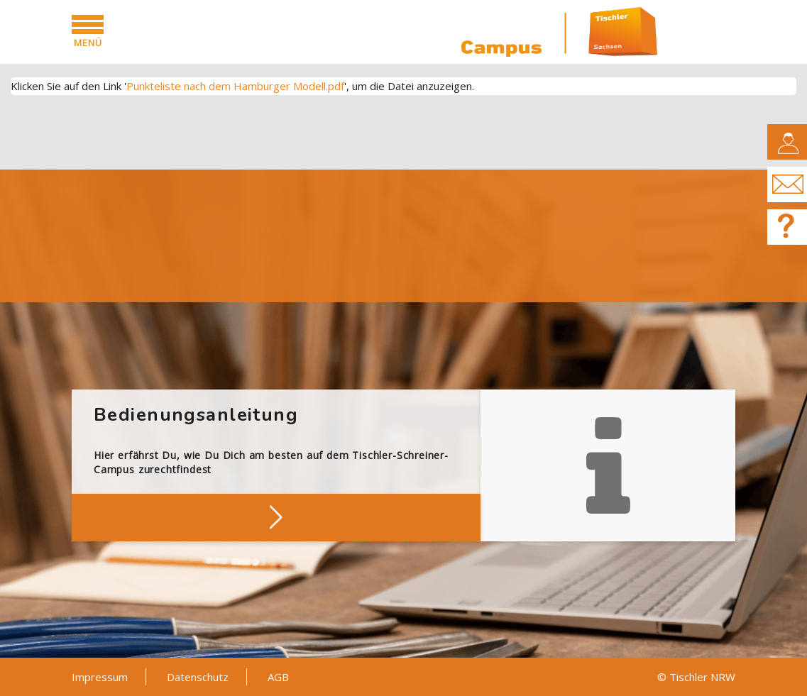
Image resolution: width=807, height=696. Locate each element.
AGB (278, 677)
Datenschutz (198, 677)
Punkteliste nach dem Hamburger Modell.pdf (235, 86)
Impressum (100, 677)
